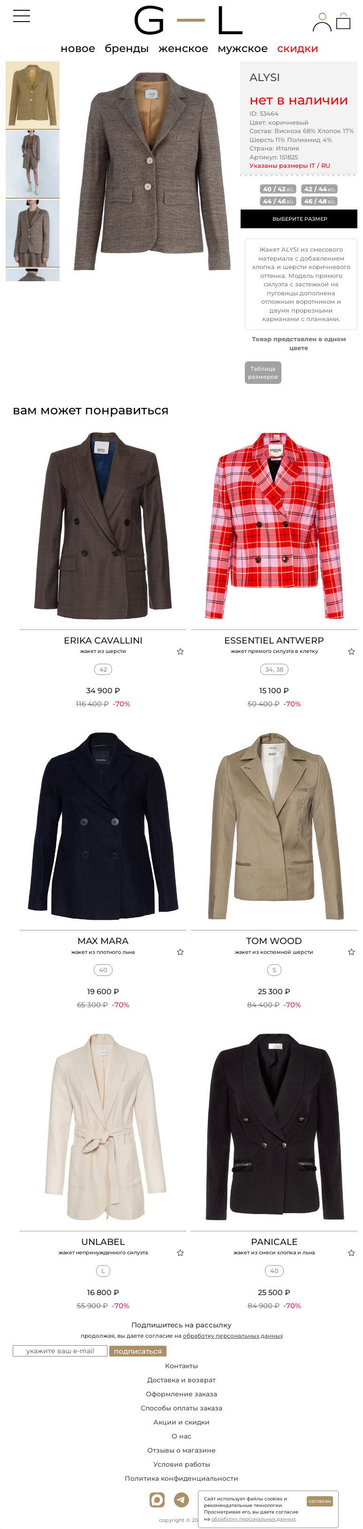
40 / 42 (278, 189)
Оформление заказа (181, 1394)
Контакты (181, 1366)
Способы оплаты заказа (181, 1408)
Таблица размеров (263, 372)
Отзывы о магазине (181, 1450)
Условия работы (181, 1464)
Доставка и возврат (181, 1380)
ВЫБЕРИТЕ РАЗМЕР (299, 219)
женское (183, 48)
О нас (181, 1436)
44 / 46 (278, 201)
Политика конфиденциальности (181, 1478)
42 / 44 (319, 189)
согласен (320, 1501)
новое (77, 48)
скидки (297, 48)
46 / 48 (319, 201)
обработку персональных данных (233, 1335)
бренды (127, 48)
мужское (243, 48)
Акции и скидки (181, 1422)
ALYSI (265, 77)
